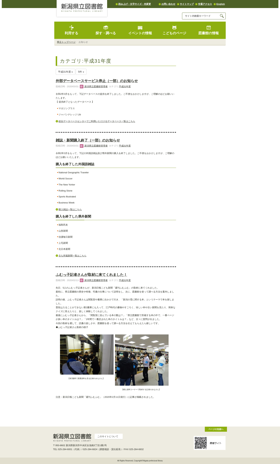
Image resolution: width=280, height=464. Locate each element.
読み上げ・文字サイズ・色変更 (134, 4)
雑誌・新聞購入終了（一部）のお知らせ (88, 140)
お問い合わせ (168, 4)
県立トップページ (66, 42)
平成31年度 (125, 86)
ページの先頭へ (215, 429)
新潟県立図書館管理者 (94, 86)
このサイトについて (107, 436)
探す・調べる (106, 30)
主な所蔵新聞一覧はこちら (72, 255)
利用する (71, 30)
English (220, 4)
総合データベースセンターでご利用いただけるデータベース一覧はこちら (97, 121)
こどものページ (174, 30)
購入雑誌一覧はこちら (70, 209)
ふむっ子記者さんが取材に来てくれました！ (91, 275)
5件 (81, 71)
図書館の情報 (208, 30)
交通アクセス (205, 4)
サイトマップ (187, 4)
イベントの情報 (140, 30)
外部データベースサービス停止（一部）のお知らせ (97, 81)
